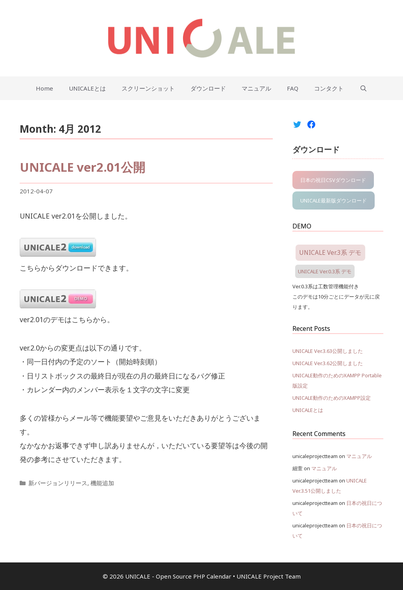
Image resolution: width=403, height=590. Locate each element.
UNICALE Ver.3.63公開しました (327, 350)
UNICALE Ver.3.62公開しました (327, 363)
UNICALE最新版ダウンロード (333, 200)
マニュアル (256, 88)
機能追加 (102, 483)
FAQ (292, 88)
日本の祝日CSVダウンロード (333, 180)
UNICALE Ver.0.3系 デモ (324, 271)
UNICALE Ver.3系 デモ (330, 252)
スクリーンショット (148, 88)
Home (44, 88)
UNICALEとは (87, 88)
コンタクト (329, 88)
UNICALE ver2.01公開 (82, 167)
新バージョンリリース (57, 483)
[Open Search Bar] (363, 88)
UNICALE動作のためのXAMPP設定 (331, 397)
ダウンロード (208, 88)
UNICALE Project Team (269, 576)
